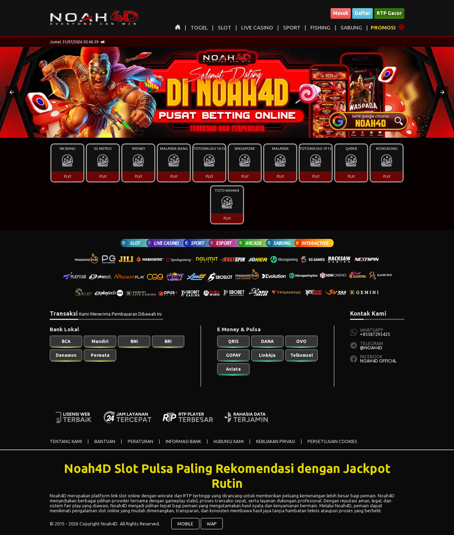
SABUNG (351, 27)
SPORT (291, 27)
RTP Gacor (389, 13)
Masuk (340, 13)
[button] (12, 92)
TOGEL (199, 27)
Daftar (362, 13)
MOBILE (185, 523)
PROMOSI (383, 27)
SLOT (224, 27)
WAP (212, 523)
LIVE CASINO (257, 27)
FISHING (320, 27)
